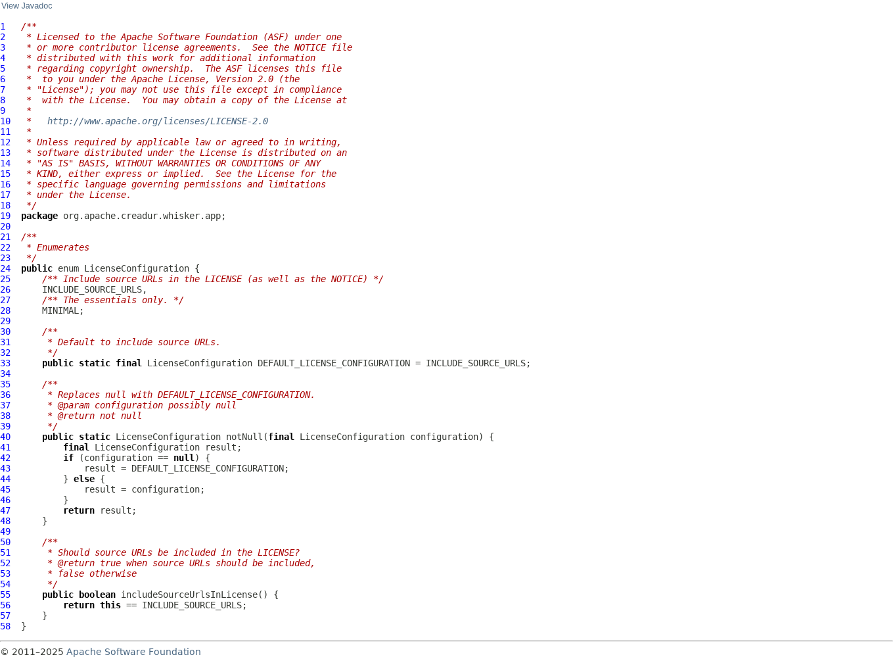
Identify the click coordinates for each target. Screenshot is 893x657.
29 (5, 321)
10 (5, 121)
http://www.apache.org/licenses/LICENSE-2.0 (157, 121)
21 (5, 236)
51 (5, 552)
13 (5, 152)
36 (5, 394)
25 (5, 279)
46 (5, 500)
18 (5, 205)
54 (5, 584)
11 (5, 131)
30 (5, 331)
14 (5, 163)
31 (5, 342)
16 (5, 184)
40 (5, 436)
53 (5, 573)
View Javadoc (26, 6)
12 (5, 142)
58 (5, 626)
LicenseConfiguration (136, 268)
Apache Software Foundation (133, 651)
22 (5, 247)
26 (5, 289)
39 (5, 426)
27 (5, 300)
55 (5, 594)
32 (5, 352)
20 (5, 226)
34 (5, 373)
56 (5, 605)
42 (5, 457)
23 (5, 258)
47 (5, 510)
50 (5, 542)
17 (5, 194)
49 (5, 531)
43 (5, 468)
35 (5, 384)
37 (5, 405)
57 (5, 615)
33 (5, 363)
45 (5, 489)
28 (5, 310)
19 (5, 215)
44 (5, 479)
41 (5, 447)
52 (5, 563)
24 (5, 268)
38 (5, 415)
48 (5, 521)
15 (5, 173)
